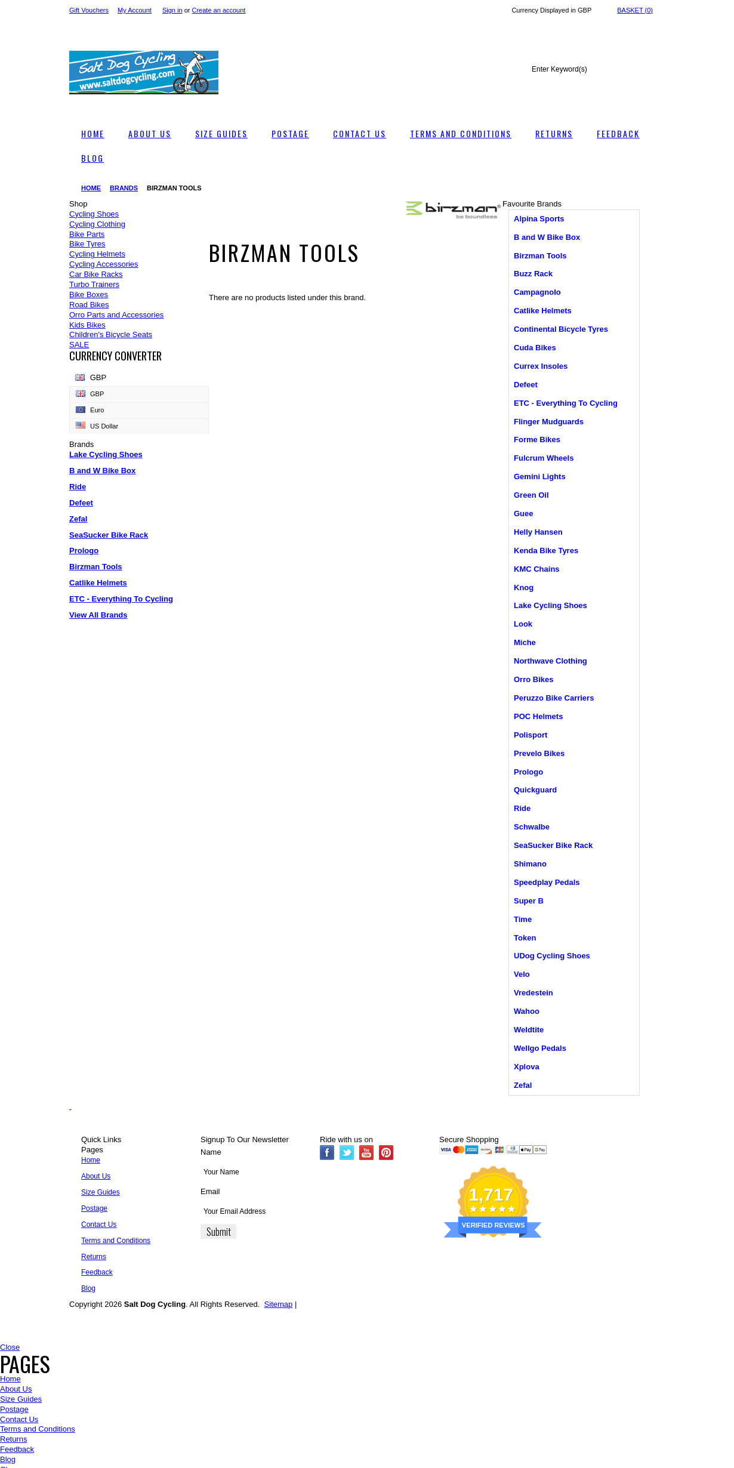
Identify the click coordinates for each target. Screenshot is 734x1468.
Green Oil (531, 495)
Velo (522, 974)
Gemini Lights (540, 476)
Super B (529, 900)
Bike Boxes (88, 294)
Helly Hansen (538, 532)
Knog (523, 587)
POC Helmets (538, 716)
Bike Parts (86, 234)
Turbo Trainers (94, 284)
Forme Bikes (537, 439)
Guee (523, 513)
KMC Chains (537, 569)
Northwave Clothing (550, 660)
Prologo (83, 550)
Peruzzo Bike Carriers (554, 697)
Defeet (81, 502)
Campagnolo (537, 292)
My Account (135, 10)
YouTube (366, 1152)
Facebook (327, 1152)
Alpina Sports (539, 218)
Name (211, 1152)
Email (210, 1191)
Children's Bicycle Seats (110, 334)
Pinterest (386, 1152)
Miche (525, 642)
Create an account (219, 10)
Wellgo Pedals (540, 1048)
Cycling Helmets (97, 253)
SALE (79, 344)
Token (525, 937)
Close (10, 1347)
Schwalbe (532, 826)
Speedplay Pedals (547, 882)
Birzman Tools (95, 566)
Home (91, 188)
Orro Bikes (533, 679)
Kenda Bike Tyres (546, 550)
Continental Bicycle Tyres (561, 329)
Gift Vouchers (89, 10)
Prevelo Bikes (539, 753)
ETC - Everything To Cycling (121, 598)
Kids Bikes (87, 324)
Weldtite (529, 1029)
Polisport (530, 734)
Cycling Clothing (97, 224)
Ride (77, 486)
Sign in (172, 10)
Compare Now (30, 1447)
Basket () (635, 10)
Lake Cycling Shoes (106, 454)
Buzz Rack (533, 273)
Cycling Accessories (103, 264)
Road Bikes (89, 304)
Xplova (526, 1066)
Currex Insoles (541, 366)
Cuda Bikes (535, 347)
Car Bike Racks (96, 274)
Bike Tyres (87, 243)
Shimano (530, 863)
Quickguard (535, 789)
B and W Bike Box (102, 470)
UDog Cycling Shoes (552, 955)
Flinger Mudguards (549, 421)
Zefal (78, 518)
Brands (124, 188)
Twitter (347, 1152)
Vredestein (533, 992)
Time (523, 919)
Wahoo (526, 1011)
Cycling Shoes (94, 213)
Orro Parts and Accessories (116, 314)
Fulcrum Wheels (543, 458)
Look (523, 623)
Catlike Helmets (98, 582)
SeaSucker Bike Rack (108, 535)
